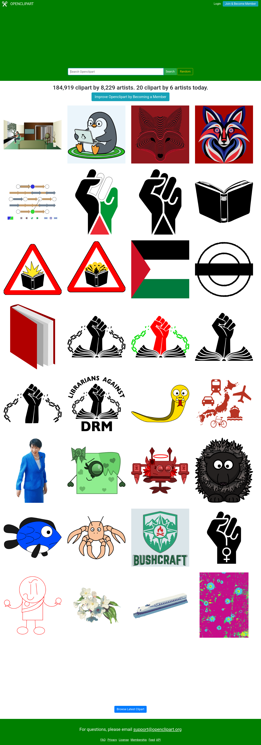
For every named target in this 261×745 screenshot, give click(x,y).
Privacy (112, 740)
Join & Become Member (240, 3)
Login (217, 3)
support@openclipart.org (157, 729)
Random (185, 71)
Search (170, 71)
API (158, 740)
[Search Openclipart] (115, 71)
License (124, 740)
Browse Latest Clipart (130, 709)
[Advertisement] (130, 38)
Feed (152, 740)
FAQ (103, 740)
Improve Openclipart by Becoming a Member (130, 97)
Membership (138, 740)
